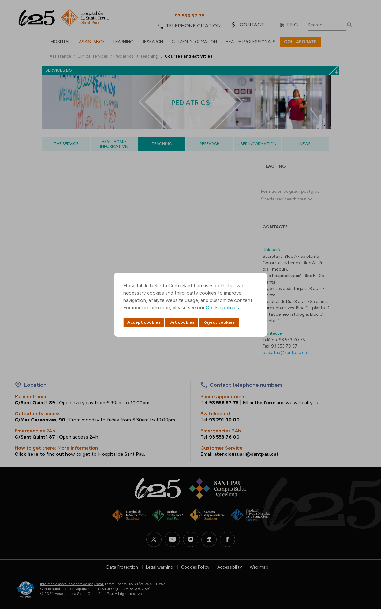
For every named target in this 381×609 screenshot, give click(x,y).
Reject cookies (219, 322)
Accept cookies (143, 322)
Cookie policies (222, 307)
